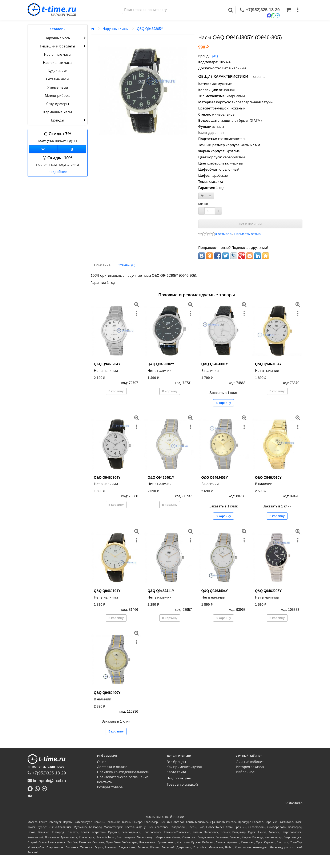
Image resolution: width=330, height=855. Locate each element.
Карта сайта (176, 772)
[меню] (297, 10)
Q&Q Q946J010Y (268, 477)
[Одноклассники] (72, 149)
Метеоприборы (57, 95)
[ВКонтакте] (31, 795)
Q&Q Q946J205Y (268, 591)
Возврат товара (109, 787)
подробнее (57, 172)
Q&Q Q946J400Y (107, 693)
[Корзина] (288, 10)
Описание (102, 265)
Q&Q (214, 56)
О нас (101, 762)
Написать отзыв (247, 234)
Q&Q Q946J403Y (214, 477)
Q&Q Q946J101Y (107, 591)
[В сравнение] (210, 196)
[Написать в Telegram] (45, 788)
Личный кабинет (249, 762)
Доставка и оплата (112, 767)
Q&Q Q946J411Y (161, 591)
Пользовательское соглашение (122, 777)
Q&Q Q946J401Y (161, 477)
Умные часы (57, 87)
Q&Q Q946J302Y (161, 364)
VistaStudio (293, 803)
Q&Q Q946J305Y (150, 29)
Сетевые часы (57, 79)
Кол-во (203, 203)
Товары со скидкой (182, 784)
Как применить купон (184, 767)
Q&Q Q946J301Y (214, 364)
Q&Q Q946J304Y (107, 477)
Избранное (245, 772)
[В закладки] (202, 196)
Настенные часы (57, 54)
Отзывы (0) (126, 265)
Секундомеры (57, 104)
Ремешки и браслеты (63, 46)
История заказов (250, 767)
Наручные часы (65, 38)
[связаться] (261, 10)
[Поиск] (174, 10)
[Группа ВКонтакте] (43, 149)
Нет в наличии (250, 224)
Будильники (57, 71)
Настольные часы (57, 63)
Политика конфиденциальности (123, 772)
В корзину (116, 391)
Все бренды (176, 762)
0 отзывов (223, 234)
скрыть (259, 76)
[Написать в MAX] (31, 788)
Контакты (104, 782)
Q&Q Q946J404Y (214, 591)
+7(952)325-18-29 (47, 773)
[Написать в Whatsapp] (38, 788)
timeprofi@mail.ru (47, 780)
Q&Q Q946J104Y (268, 364)
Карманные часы (57, 112)
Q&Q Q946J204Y (107, 364)
